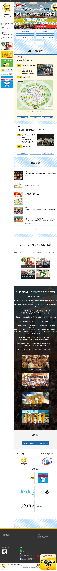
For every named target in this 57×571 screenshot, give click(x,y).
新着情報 (3, 27)
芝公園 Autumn (10, 18)
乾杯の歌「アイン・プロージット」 (7, 32)
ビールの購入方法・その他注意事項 (42, 536)
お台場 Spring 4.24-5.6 (6, 534)
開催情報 (24, 117)
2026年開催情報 (27, 31)
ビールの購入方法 (36, 0)
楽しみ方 (28, 37)
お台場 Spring (4, 18)
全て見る (35, 229)
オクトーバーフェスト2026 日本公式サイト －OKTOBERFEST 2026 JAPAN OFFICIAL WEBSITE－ (15, 0)
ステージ (36, 117)
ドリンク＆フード (48, 117)
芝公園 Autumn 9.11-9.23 (6, 535)
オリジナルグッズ (4, 33)
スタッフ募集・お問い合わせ (44, 0)
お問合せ (38, 43)
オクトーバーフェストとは (6, 28)
